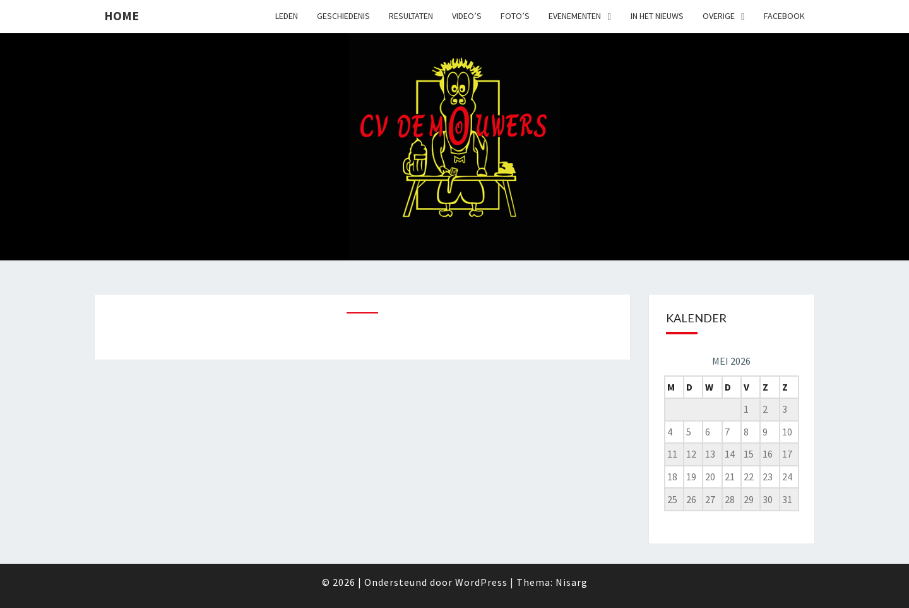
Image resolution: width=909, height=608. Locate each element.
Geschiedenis (343, 15)
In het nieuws (657, 15)
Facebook (784, 15)
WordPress (481, 582)
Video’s (467, 15)
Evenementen (575, 15)
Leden (286, 15)
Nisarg (572, 582)
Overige (719, 15)
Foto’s (515, 15)
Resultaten (411, 15)
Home (121, 15)
